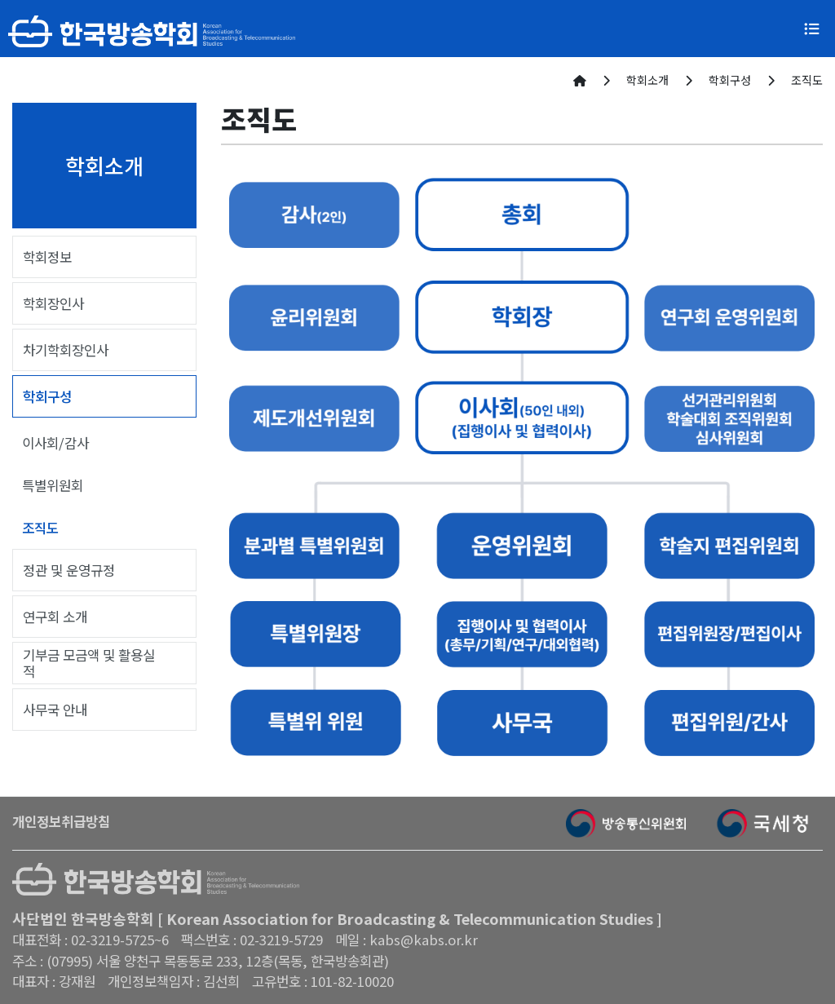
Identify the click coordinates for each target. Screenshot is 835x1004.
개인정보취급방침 (61, 821)
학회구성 (47, 396)
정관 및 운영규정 (69, 570)
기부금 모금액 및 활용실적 (89, 663)
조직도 (40, 528)
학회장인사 (53, 303)
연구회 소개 (55, 616)
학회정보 (47, 257)
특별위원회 (52, 485)
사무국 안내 (55, 709)
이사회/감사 (55, 443)
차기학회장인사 (65, 350)
